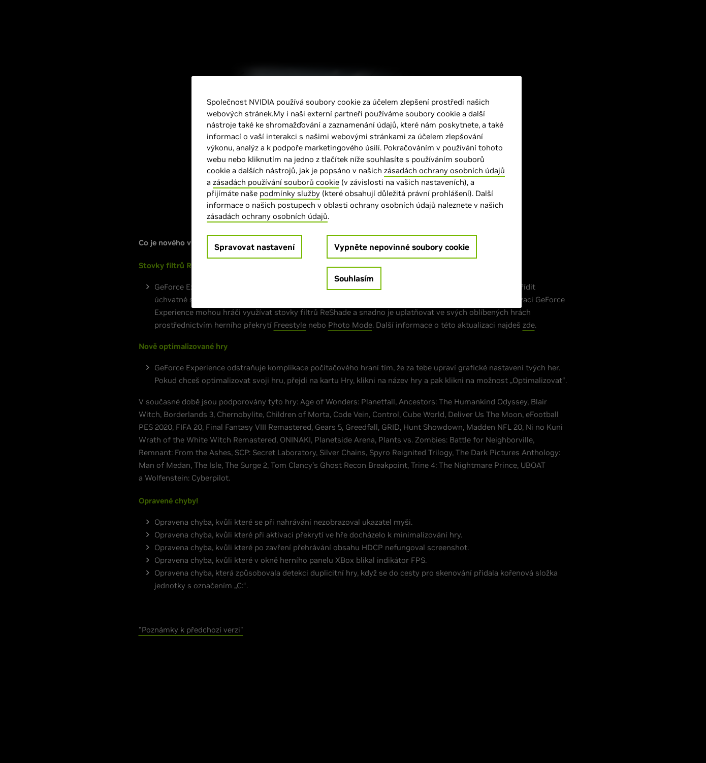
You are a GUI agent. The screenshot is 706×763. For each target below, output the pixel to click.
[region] (356, 192)
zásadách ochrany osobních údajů (444, 170)
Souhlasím (354, 278)
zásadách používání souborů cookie (276, 182)
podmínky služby (290, 193)
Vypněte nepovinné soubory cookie (401, 247)
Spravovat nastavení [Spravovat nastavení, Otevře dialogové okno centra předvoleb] (254, 247)
